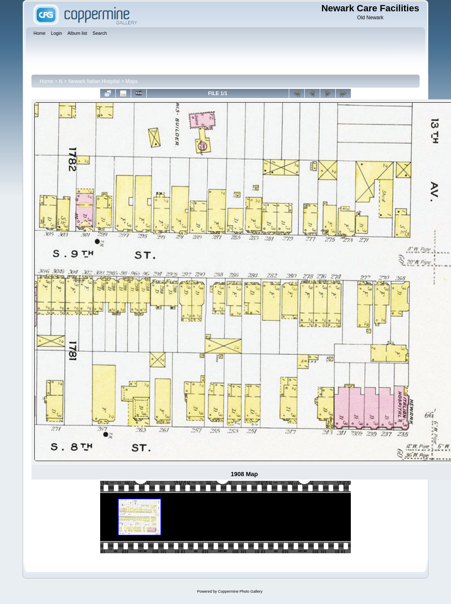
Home (46, 81)
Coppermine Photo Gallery (240, 591)
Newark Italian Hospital (94, 81)
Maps (131, 81)
